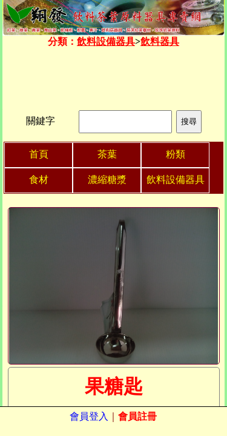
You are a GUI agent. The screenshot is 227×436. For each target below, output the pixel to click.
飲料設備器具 (106, 41)
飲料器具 (159, 41)
